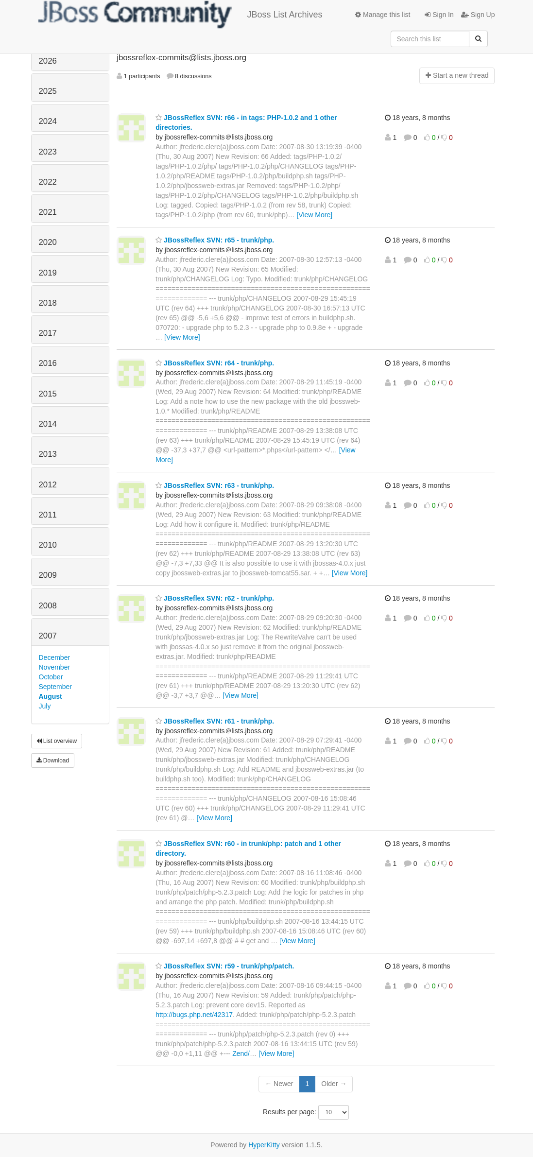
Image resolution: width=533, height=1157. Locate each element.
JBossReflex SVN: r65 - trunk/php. (214, 240)
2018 (48, 303)
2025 (48, 91)
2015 (48, 393)
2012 (48, 484)
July (45, 706)
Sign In (439, 14)
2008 (48, 605)
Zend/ (241, 1053)
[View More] (314, 215)
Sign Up (478, 14)
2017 (48, 333)
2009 (48, 575)
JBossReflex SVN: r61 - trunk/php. (214, 721)
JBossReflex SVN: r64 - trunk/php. (214, 363)
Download (52, 760)
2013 (48, 454)
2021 (48, 212)
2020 (48, 242)
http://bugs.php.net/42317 (194, 1015)
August (50, 696)
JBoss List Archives (180, 14)
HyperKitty (264, 1145)
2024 (48, 121)
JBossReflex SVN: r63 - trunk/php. (214, 485)
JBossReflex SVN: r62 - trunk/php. (214, 598)
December (54, 657)
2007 (48, 635)
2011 (48, 514)
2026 (48, 61)
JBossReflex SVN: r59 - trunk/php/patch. (224, 966)
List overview (56, 741)
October (51, 677)
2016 (48, 363)
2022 (48, 182)
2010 (48, 545)
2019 (48, 272)
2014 (48, 424)
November (54, 667)
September (55, 687)
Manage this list (382, 14)
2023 (48, 151)
